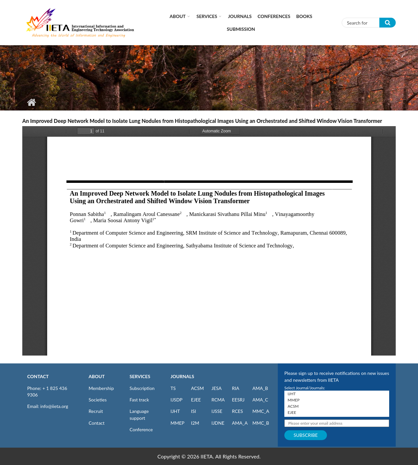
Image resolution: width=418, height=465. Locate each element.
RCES (237, 411)
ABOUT (97, 376)
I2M (195, 423)
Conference (141, 429)
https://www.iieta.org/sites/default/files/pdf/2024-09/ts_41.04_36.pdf (209, 241)
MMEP (178, 423)
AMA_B (260, 388)
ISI (193, 411)
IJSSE (217, 411)
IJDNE (218, 423)
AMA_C (260, 399)
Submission (241, 29)
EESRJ (238, 399)
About (178, 16)
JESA (217, 388)
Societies (98, 399)
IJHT (175, 411)
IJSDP (176, 399)
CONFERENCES (273, 16)
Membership (101, 388)
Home (31, 102)
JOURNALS (182, 376)
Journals (240, 16)
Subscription (142, 388)
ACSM (197, 388)
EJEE (196, 399)
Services (207, 16)
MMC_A (261, 411)
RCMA (218, 399)
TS (173, 388)
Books (304, 16)
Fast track (139, 399)
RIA (235, 388)
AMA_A (240, 423)
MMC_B (261, 423)
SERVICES (140, 376)
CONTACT (38, 376)
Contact (97, 423)
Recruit (96, 411)
